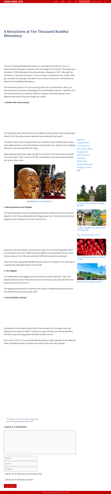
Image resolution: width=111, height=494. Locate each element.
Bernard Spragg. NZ (43, 201)
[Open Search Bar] (104, 1)
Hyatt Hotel (82, 161)
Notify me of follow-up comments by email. (23, 474)
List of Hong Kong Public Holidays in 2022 (91, 249)
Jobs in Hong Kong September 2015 (19, 421)
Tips (75, 1)
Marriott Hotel (83, 155)
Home (56, 1)
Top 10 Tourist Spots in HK (88, 235)
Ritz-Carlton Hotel (84, 149)
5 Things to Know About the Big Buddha (91, 196)
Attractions (84, 1)
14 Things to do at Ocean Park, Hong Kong (22, 419)
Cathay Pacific (83, 142)
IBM (78, 170)
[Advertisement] (55, 16)
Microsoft (81, 158)
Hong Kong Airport (85, 164)
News (63, 1)
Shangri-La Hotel (84, 167)
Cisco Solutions (83, 146)
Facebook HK (82, 152)
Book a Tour (96, 1)
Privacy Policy (65, 492)
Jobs (69, 1)
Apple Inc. (81, 139)
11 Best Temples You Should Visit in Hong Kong (91, 220)
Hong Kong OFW (13, 1)
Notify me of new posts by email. (19, 479)
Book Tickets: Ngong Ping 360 (91, 273)
